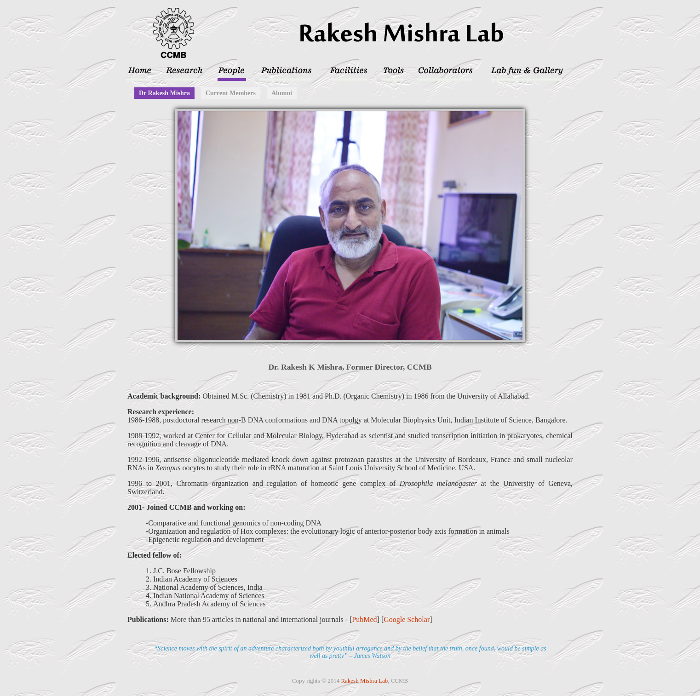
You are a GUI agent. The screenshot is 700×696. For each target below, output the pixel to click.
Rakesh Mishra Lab (364, 680)
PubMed (364, 619)
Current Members (231, 93)
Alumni (281, 93)
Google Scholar (407, 619)
